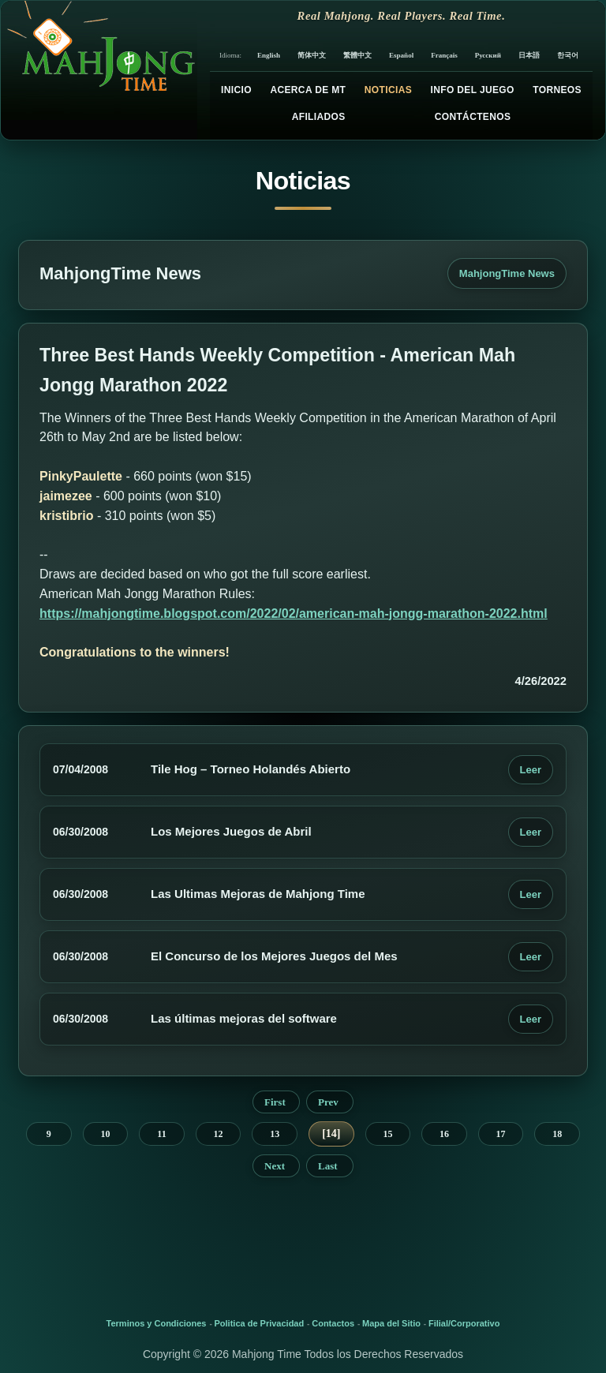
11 (161, 1133)
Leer (530, 770)
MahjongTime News (507, 273)
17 (501, 1133)
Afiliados (319, 116)
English (268, 55)
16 (444, 1133)
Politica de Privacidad (260, 1323)
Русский (488, 55)
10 (105, 1133)
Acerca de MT (308, 89)
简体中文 (311, 55)
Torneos (557, 89)
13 (274, 1133)
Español (401, 55)
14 (331, 1133)
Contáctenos (473, 116)
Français (444, 55)
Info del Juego (472, 89)
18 (557, 1133)
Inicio (236, 89)
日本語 (529, 55)
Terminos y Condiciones (157, 1323)
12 (218, 1133)
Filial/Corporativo (463, 1323)
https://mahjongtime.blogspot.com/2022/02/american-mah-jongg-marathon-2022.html (293, 613)
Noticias (388, 89)
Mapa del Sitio (391, 1323)
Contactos (333, 1323)
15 (387, 1133)
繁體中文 (357, 55)
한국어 (567, 55)
